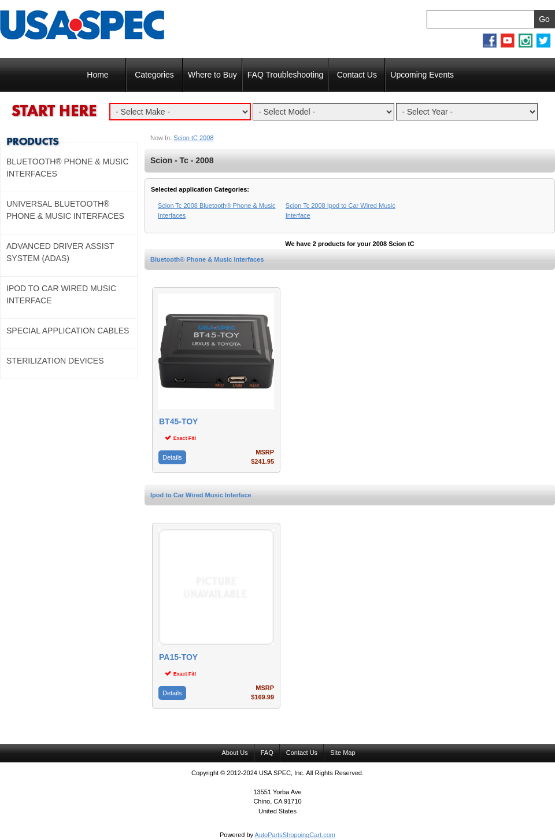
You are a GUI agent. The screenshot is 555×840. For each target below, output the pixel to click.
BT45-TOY (178, 421)
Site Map (342, 752)
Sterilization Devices (55, 360)
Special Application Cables (67, 330)
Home (97, 74)
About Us (234, 752)
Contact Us (357, 74)
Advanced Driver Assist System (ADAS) (60, 252)
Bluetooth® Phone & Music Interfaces (207, 259)
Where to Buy (212, 74)
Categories (154, 74)
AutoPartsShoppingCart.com (295, 834)
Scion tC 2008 (193, 137)
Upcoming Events (422, 74)
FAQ (267, 752)
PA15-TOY (178, 657)
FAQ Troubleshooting (285, 74)
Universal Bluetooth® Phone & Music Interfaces (65, 210)
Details (172, 457)
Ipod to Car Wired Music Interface (200, 494)
